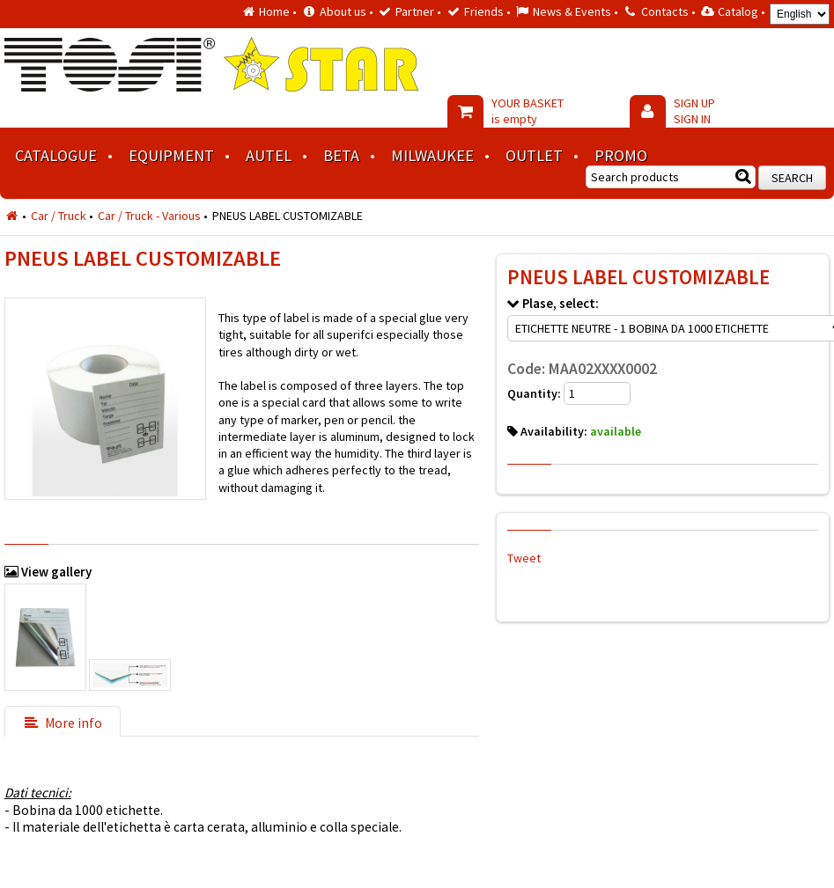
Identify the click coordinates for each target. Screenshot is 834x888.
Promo (620, 155)
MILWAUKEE (432, 155)
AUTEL (269, 155)
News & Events (572, 11)
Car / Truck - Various (149, 216)
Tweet (524, 558)
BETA (341, 155)
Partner (414, 11)
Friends (484, 11)
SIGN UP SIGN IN (694, 111)
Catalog (738, 11)
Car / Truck (58, 216)
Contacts (665, 11)
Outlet (534, 155)
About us (343, 11)
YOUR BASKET (527, 111)
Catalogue (56, 155)
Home (274, 11)
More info (62, 723)
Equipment (171, 155)
